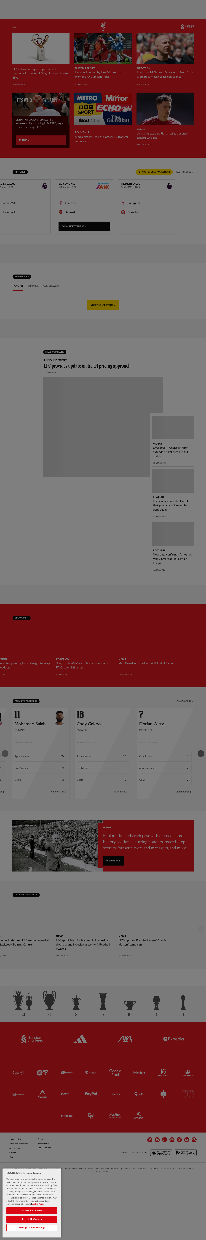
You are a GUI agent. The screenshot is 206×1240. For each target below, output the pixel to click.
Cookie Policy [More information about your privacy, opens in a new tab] (38, 1207)
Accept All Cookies (32, 1214)
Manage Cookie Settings (32, 1231)
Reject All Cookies (32, 1222)
